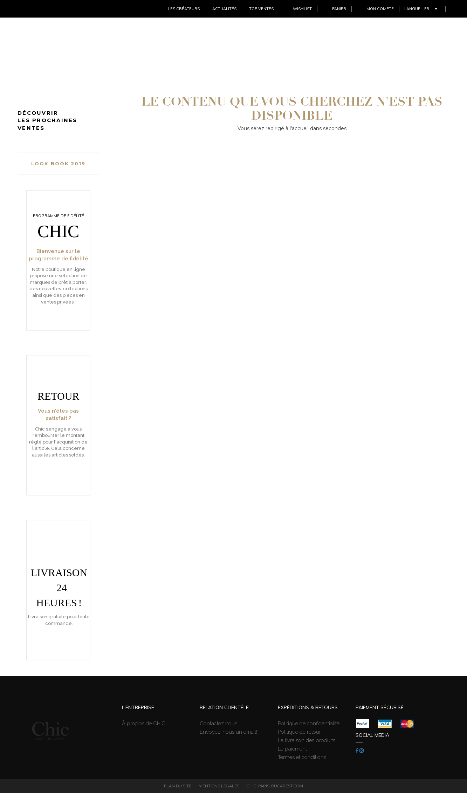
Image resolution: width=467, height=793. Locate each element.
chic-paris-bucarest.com (275, 786)
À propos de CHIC (143, 723)
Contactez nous (218, 723)
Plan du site (177, 786)
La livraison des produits (306, 740)
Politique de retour (299, 732)
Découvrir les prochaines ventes (47, 120)
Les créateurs (184, 8)
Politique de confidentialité (308, 723)
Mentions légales (219, 786)
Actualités (224, 8)
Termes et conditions (302, 757)
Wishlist (302, 8)
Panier (339, 8)
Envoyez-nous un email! (228, 732)
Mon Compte (380, 8)
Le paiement (292, 749)
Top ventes (261, 8)
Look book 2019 (58, 163)
